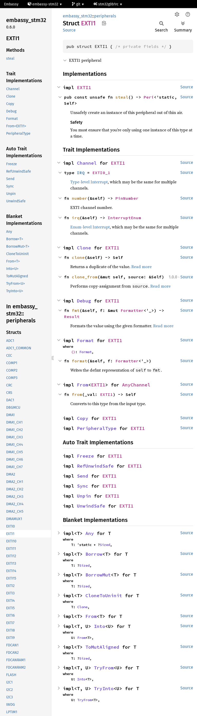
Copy (82, 418)
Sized (105, 544)
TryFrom (104, 668)
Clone (84, 248)
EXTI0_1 (101, 172)
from (77, 394)
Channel (87, 163)
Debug (84, 301)
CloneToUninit (103, 595)
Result (72, 316)
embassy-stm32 (43, 4)
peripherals (105, 16)
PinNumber (127, 198)
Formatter (132, 310)
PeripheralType (96, 428)
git (76, 4)
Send (82, 476)
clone (78, 257)
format (79, 360)
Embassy (11, 4)
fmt (76, 310)
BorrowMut (98, 575)
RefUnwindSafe (95, 466)
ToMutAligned (102, 647)
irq (76, 217)
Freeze (85, 456)
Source (69, 30)
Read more (141, 266)
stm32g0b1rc (107, 4)
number (79, 198)
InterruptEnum (124, 217)
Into (99, 626)
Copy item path (104, 23)
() (73, 352)
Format (85, 340)
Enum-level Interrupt (90, 227)
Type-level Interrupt (89, 182)
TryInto (104, 688)
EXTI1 (84, 87)
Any (89, 533)
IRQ (81, 172)
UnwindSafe (91, 506)
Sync (82, 486)
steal (121, 97)
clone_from (84, 276)
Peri (149, 97)
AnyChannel (136, 385)
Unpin (84, 496)
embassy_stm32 (77, 16)
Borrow (93, 554)
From (82, 385)
